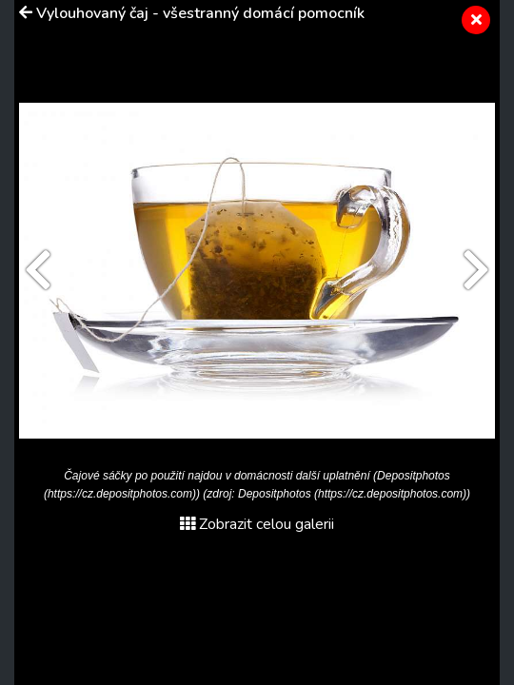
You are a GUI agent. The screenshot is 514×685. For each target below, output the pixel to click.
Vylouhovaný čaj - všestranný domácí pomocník (200, 13)
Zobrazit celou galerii (257, 524)
